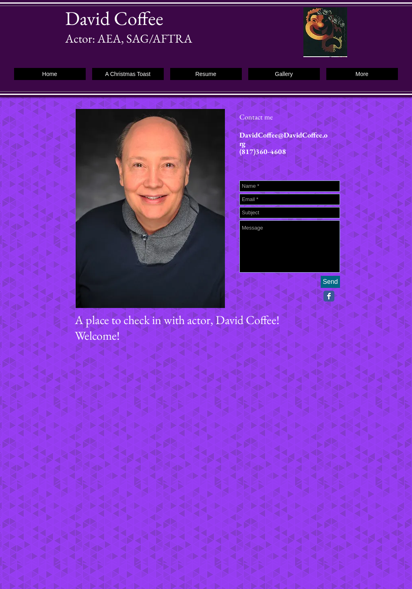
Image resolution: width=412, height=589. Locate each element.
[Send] (330, 282)
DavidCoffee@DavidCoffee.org (283, 139)
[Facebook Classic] (328, 296)
